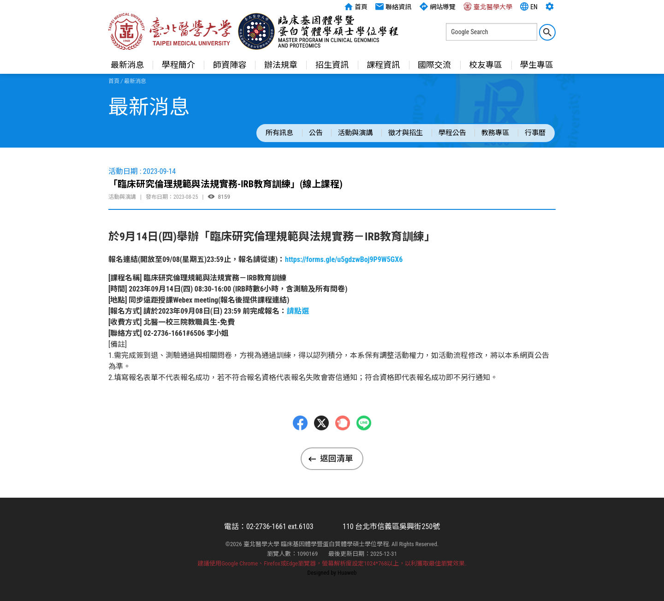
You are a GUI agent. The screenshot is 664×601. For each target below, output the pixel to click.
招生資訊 (332, 65)
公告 (316, 133)
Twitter (321, 441)
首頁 (356, 6)
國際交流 (434, 65)
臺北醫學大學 (487, 6)
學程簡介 (178, 65)
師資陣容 (229, 65)
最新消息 (127, 65)
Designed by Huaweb (332, 572)
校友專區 (485, 65)
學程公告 (452, 133)
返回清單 (336, 458)
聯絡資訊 (393, 6)
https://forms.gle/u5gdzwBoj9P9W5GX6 (344, 259)
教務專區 (495, 133)
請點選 (298, 311)
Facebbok (300, 441)
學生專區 (536, 65)
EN (529, 6)
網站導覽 (438, 6)
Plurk (342, 441)
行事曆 (535, 133)
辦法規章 (280, 65)
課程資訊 (383, 65)
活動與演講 (355, 133)
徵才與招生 (405, 133)
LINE (363, 441)
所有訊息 (279, 133)
